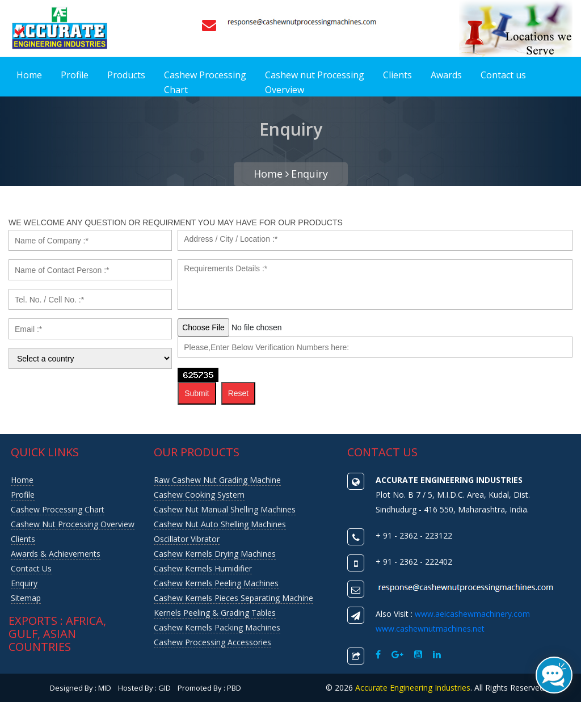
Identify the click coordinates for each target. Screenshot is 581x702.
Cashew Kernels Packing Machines (217, 627)
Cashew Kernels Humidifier (203, 568)
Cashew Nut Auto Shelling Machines (220, 524)
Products (126, 75)
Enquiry (309, 173)
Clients (397, 75)
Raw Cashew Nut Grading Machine (217, 479)
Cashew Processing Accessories (212, 642)
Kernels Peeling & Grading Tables (215, 612)
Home (29, 75)
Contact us (503, 75)
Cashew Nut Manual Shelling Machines (225, 509)
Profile (75, 75)
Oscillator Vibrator (187, 538)
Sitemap (26, 597)
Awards (446, 75)
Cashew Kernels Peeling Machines (216, 583)
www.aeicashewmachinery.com (472, 613)
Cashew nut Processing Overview (314, 82)
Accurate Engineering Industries (412, 687)
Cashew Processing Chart (205, 82)
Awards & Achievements (55, 553)
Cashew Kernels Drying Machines (215, 553)
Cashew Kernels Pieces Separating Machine (233, 597)
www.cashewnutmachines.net (430, 628)
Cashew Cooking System (199, 494)
